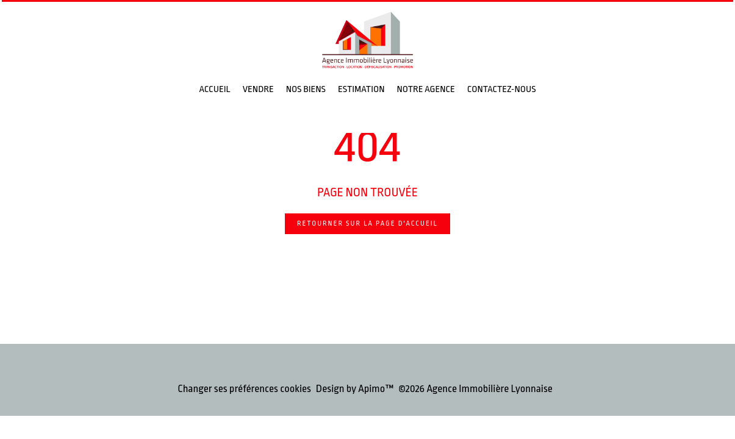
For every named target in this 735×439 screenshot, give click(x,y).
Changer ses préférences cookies (244, 388)
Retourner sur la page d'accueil (367, 223)
